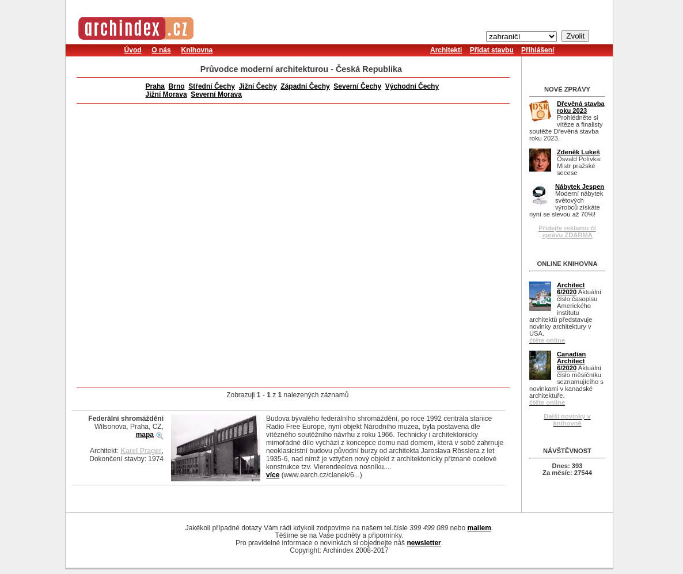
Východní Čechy (412, 86)
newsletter (424, 543)
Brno (177, 86)
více (272, 475)
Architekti (446, 50)
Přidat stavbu (492, 50)
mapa (145, 435)
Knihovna (197, 50)
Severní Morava (216, 94)
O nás (160, 50)
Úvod (133, 50)
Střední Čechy (211, 86)
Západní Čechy (304, 86)
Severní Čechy (357, 86)
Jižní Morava (166, 94)
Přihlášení (537, 50)
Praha (155, 86)
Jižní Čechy (258, 86)
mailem (479, 528)
